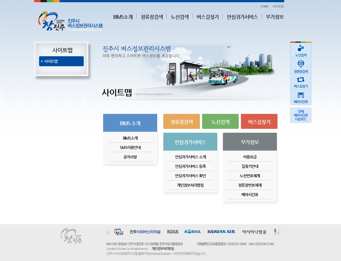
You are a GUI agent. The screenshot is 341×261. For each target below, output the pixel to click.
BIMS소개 (123, 17)
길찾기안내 (249, 166)
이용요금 (249, 157)
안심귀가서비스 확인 (190, 175)
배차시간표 (249, 194)
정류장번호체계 (249, 185)
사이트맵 (278, 6)
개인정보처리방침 (190, 185)
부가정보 (275, 17)
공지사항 (130, 157)
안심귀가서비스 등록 (190, 166)
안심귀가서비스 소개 (190, 157)
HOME (264, 6)
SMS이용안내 (130, 147)
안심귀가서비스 (242, 17)
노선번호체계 (250, 175)
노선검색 (180, 17)
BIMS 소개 (130, 123)
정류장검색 (152, 17)
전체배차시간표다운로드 (301, 115)
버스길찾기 (208, 17)
